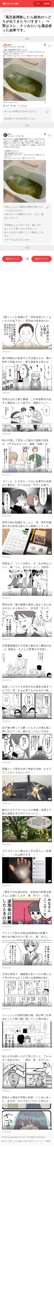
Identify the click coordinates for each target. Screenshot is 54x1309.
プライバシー (39, 1141)
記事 (37, 3)
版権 (48, 1141)
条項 (31, 1141)
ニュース (7, 10)
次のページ (41, 258)
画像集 (46, 3)
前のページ (12, 258)
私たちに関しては (9, 1141)
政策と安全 (23, 1141)
